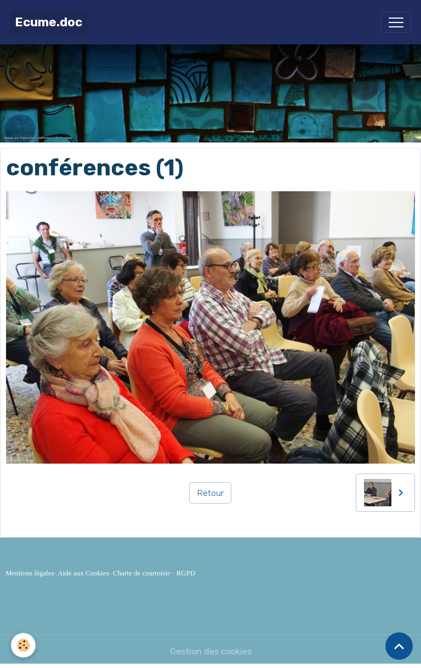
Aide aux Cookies (83, 573)
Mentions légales (29, 573)
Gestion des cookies (211, 651)
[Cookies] (23, 645)
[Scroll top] (399, 646)
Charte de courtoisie (141, 573)
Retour (210, 493)
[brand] (48, 22)
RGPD (186, 573)
